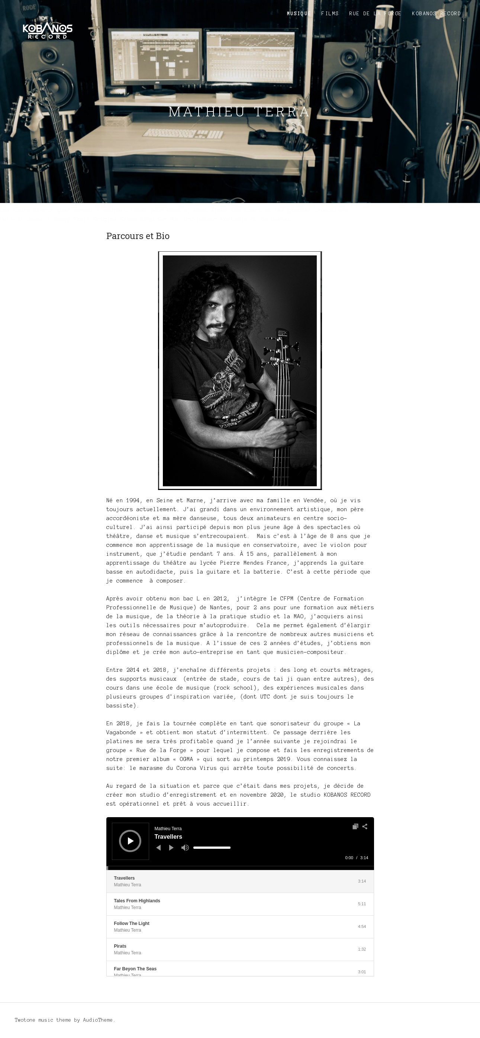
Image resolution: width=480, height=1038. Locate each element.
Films (330, 13)
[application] (240, 843)
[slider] (212, 847)
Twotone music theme (43, 1020)
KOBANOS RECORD (436, 13)
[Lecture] (131, 841)
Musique (299, 13)
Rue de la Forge (375, 13)
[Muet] (185, 847)
